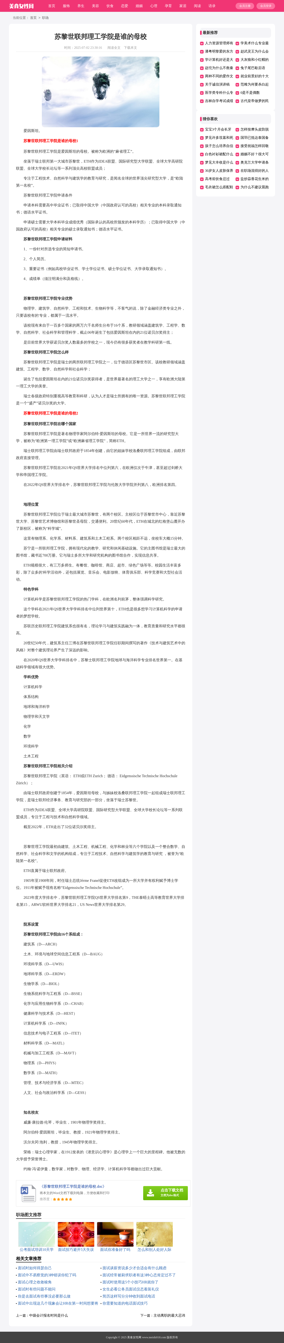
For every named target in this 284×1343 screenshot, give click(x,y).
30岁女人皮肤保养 (219, 170)
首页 (51, 6)
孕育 (168, 6)
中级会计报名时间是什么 (48, 1315)
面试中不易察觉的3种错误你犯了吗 (47, 1275)
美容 (95, 6)
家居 (182, 6)
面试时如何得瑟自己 (35, 1268)
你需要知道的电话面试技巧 (125, 1303)
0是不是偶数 (250, 92)
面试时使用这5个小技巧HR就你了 (130, 1282)
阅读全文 (114, 47)
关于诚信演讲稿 (217, 84)
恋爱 (124, 6)
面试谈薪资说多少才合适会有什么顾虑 (134, 1268)
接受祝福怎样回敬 (255, 146)
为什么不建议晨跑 (255, 187)
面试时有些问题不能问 (36, 1289)
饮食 (110, 6)
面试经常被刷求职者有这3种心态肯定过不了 (139, 1275)
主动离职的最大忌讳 (169, 1315)
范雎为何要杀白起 (255, 84)
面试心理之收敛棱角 (35, 1282)
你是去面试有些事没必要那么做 (44, 1296)
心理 (153, 6)
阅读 (197, 6)
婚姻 (139, 6)
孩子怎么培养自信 (219, 146)
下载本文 (130, 47)
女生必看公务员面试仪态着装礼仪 (131, 1289)
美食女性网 (134, 1337)
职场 (45, 18)
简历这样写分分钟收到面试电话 (129, 1296)
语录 (212, 6)
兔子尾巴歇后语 (253, 68)
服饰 (66, 6)
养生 (80, 6)
